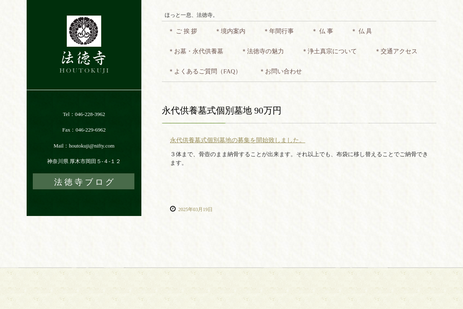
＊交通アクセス (396, 51)
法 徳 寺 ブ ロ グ (83, 181)
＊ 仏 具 (361, 31)
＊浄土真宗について (329, 51)
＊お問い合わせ (280, 71)
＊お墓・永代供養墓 (195, 51)
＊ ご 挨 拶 (182, 31)
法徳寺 (84, 45)
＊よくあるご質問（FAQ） (204, 71)
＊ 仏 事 (322, 31)
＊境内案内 (230, 31)
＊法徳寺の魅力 (262, 51)
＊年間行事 (278, 31)
